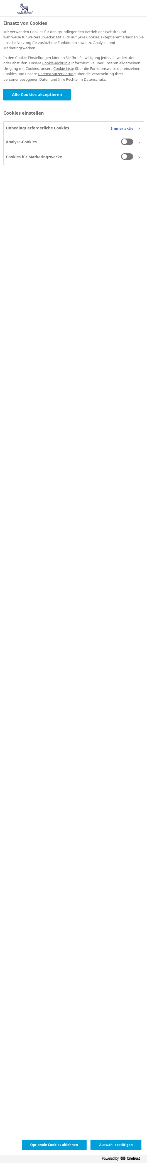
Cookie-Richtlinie (56, 62)
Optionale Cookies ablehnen (54, 1144)
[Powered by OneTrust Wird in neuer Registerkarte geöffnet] (123, 1159)
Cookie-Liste (63, 68)
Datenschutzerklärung (57, 73)
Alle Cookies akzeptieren (37, 94)
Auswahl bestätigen (116, 1144)
